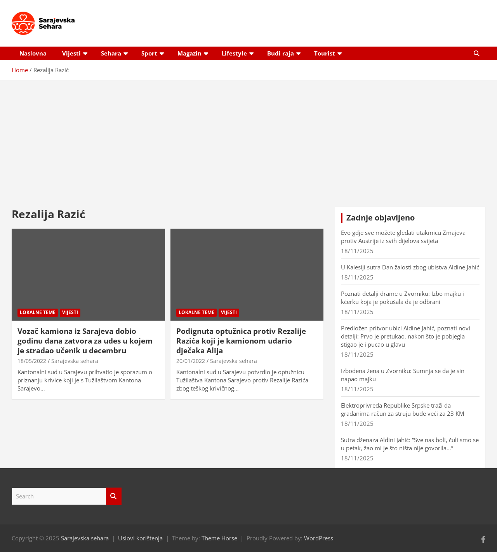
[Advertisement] (248, 137)
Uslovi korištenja (140, 538)
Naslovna (33, 53)
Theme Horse (219, 538)
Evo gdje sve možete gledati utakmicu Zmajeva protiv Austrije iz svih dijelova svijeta (403, 237)
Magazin (189, 53)
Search (114, 496)
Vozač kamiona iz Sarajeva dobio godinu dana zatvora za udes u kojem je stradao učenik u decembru (85, 340)
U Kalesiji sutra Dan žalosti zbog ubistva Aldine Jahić (410, 267)
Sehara (111, 53)
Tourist (324, 53)
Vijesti (71, 53)
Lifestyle (234, 53)
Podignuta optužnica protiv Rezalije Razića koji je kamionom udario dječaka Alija (241, 340)
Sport (149, 53)
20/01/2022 (190, 361)
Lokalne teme (38, 312)
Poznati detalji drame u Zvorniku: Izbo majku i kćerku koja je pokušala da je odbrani (402, 298)
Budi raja (280, 53)
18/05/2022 (31, 361)
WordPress (318, 538)
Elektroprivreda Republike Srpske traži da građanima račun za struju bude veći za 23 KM (402, 409)
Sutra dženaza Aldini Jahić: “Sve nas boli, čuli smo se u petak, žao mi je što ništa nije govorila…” (410, 444)
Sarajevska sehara (74, 361)
